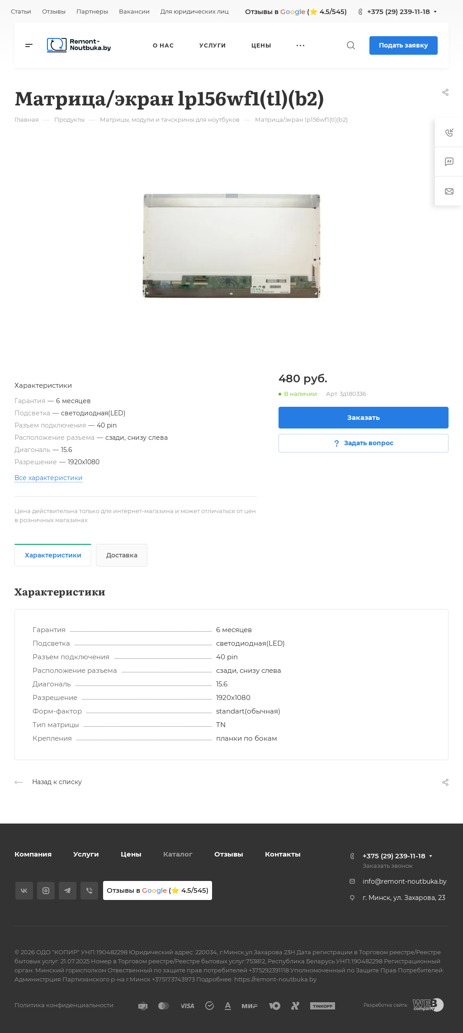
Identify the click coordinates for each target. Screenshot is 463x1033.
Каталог (178, 854)
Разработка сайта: (386, 1005)
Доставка (121, 555)
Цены (131, 854)
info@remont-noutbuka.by (405, 881)
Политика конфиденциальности (63, 1005)
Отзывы (228, 854)
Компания (33, 854)
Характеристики (53, 555)
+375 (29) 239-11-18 (398, 11)
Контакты (283, 854)
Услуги (86, 854)
